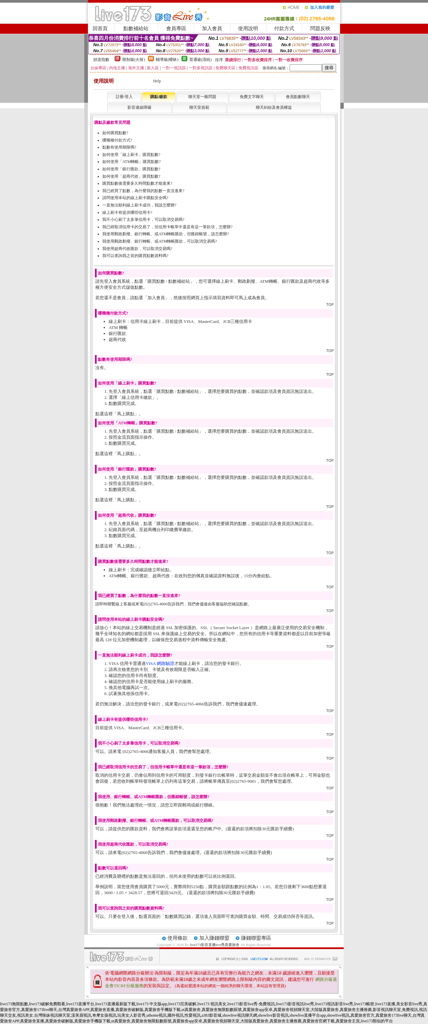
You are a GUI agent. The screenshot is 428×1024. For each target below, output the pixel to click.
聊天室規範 (199, 107)
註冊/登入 (124, 96)
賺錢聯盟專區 (256, 938)
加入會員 (212, 28)
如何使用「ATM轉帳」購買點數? (131, 161)
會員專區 (176, 28)
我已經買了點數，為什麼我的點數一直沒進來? (143, 190)
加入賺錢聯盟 (214, 938)
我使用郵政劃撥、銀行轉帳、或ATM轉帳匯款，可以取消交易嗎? (159, 241)
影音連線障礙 (139, 107)
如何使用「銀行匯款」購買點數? (131, 169)
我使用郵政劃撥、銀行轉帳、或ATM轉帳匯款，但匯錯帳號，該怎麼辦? (165, 234)
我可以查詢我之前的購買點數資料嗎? (135, 255)
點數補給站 (135, 28)
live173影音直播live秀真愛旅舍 (215, 945)
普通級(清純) (200, 59)
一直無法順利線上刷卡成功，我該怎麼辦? (139, 205)
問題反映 (320, 28)
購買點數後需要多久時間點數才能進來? (137, 183)
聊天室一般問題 (202, 96)
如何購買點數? (115, 133)
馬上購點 (125, 413)
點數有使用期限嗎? (119, 147)
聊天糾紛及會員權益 (274, 107)
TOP (330, 305)
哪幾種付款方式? (117, 140)
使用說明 (248, 28)
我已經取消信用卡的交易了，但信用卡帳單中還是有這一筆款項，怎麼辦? (167, 227)
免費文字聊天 (252, 96)
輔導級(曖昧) (167, 59)
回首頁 (100, 28)
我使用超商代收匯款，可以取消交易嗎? (137, 248)
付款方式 (284, 28)
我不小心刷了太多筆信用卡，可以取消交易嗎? (143, 219)
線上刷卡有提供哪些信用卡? (127, 212)
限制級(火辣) (133, 59)
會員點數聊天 (298, 96)
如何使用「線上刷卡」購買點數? (131, 154)
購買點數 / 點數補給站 (168, 281)
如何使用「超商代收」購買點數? (131, 176)
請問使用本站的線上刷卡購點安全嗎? (135, 197)
